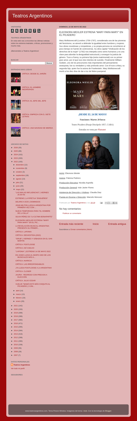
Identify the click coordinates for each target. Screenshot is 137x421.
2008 (16, 352)
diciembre (20, 165)
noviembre (20, 168)
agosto (19, 179)
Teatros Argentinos (32, 16)
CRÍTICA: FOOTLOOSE (25, 244)
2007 (16, 355)
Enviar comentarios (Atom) (81, 229)
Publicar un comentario (72, 213)
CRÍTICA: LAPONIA (24, 232)
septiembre (20, 175)
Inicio (96, 224)
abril (18, 291)
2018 (16, 316)
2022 (16, 162)
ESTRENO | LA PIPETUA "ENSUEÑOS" (32, 198)
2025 (16, 151)
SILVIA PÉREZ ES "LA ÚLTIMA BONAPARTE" (34, 217)
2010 (16, 345)
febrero (19, 298)
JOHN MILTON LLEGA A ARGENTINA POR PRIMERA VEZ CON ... (33, 206)
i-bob (85, 411)
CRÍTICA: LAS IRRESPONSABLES (30, 264)
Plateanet (102, 129)
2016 (16, 323)
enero (18, 301)
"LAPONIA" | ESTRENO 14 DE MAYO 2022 (33, 251)
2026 (16, 148)
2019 (16, 313)
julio (18, 182)
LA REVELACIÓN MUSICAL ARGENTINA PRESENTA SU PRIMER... (32, 227)
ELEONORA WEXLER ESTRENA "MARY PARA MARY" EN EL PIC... (32, 221)
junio (18, 186)
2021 (16, 306)
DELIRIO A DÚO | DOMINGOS (28, 202)
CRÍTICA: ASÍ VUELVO (25, 248)
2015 (16, 327)
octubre (19, 172)
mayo (18, 189)
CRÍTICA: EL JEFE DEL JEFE (34, 101)
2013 (16, 334)
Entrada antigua (117, 224)
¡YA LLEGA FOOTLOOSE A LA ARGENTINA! (34, 268)
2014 (16, 330)
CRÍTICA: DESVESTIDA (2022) (28, 235)
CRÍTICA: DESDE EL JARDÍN (34, 74)
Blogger (108, 411)
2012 (16, 337)
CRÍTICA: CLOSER (23, 271)
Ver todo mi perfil (17, 368)
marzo (18, 294)
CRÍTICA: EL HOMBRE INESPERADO (31, 88)
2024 (16, 155)
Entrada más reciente (71, 224)
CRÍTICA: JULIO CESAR (26, 281)
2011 (16, 341)
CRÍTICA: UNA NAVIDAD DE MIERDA (37, 128)
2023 (16, 158)
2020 (16, 309)
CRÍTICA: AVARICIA (24, 261)
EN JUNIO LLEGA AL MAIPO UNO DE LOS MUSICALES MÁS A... (33, 256)
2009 (16, 348)
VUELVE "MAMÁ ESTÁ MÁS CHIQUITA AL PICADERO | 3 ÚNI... (33, 285)
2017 (16, 320)
